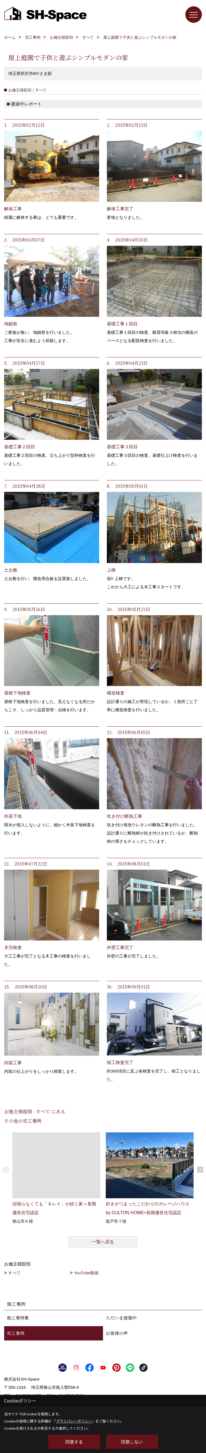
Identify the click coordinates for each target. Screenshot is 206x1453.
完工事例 (16, 1333)
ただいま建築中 (121, 1318)
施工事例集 (18, 1318)
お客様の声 (117, 1333)
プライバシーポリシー (74, 1421)
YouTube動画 (86, 1272)
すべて (14, 1272)
